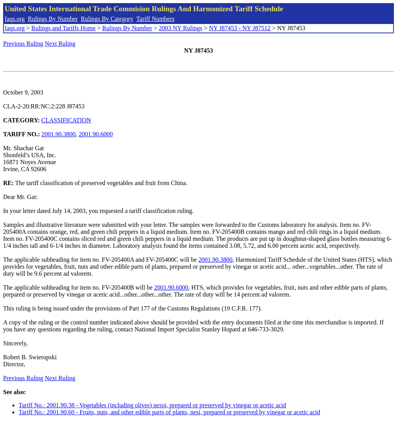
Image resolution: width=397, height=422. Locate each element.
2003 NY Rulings (180, 28)
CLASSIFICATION (66, 120)
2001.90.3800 (58, 134)
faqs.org (15, 18)
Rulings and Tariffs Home (63, 28)
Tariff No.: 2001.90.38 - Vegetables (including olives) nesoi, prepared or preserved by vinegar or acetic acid (152, 405)
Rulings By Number (53, 18)
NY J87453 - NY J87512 (240, 28)
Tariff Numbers (155, 18)
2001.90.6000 (96, 134)
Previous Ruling (23, 43)
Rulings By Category (107, 18)
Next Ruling (60, 43)
